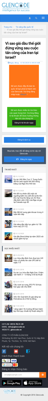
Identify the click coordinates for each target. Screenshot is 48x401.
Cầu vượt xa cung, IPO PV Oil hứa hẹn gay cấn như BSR (27, 286)
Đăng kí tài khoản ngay (24, 123)
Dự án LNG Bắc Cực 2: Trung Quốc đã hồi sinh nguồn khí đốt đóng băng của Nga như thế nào (28, 181)
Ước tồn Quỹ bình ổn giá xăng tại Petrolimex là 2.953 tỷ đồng (27, 298)
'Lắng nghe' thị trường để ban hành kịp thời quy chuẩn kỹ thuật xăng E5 (28, 310)
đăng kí (23, 94)
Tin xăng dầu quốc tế (24, 27)
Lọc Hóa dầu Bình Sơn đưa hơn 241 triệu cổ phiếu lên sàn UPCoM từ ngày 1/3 (28, 260)
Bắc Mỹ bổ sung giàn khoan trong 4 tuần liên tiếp (28, 213)
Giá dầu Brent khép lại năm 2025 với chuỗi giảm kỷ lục (28, 237)
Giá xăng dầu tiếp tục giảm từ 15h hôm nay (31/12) (28, 225)
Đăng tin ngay (24, 159)
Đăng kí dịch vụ (24, 140)
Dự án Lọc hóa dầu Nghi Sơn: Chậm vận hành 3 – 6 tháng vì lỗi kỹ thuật (28, 273)
